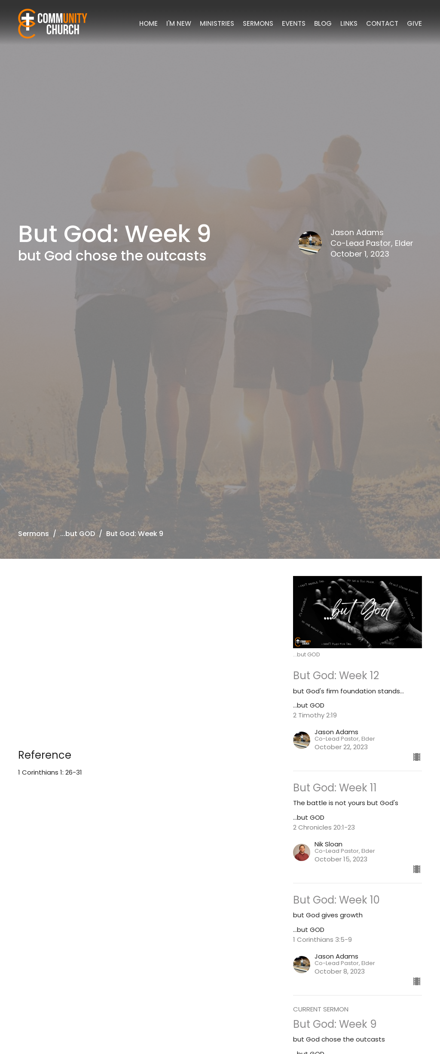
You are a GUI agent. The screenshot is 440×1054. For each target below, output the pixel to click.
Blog (323, 23)
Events (294, 23)
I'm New (178, 23)
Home (148, 23)
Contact (382, 23)
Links (349, 23)
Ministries (217, 23)
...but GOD (77, 534)
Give (414, 23)
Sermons (258, 23)
